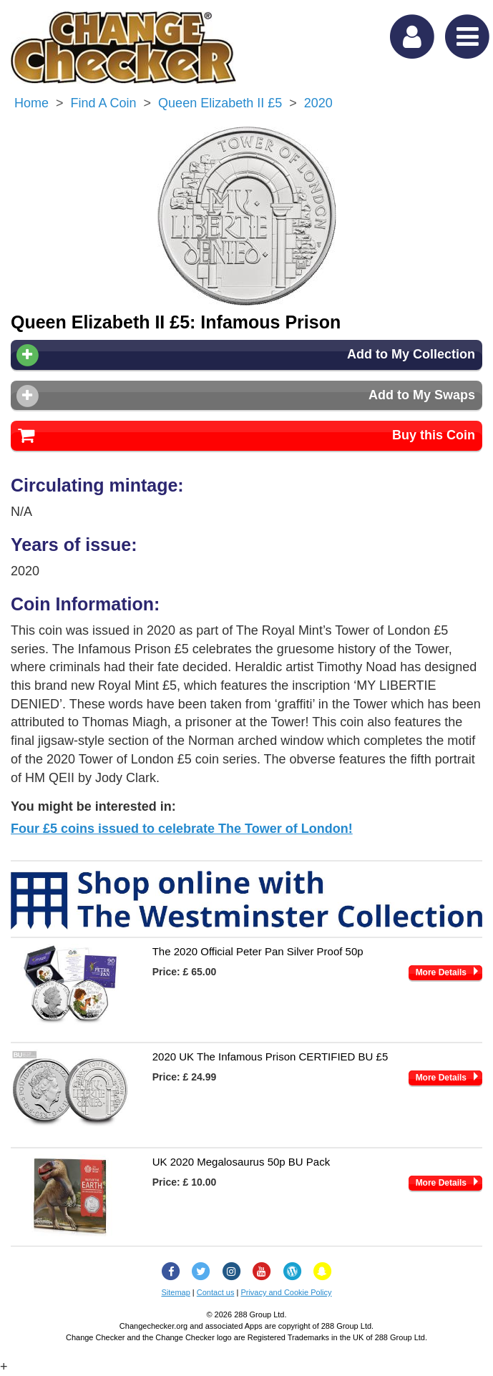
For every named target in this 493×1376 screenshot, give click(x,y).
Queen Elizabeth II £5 (220, 103)
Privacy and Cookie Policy (285, 1292)
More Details (441, 972)
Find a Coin (104, 103)
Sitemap (175, 1292)
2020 (318, 103)
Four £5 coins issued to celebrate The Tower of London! (182, 828)
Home (31, 103)
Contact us (216, 1292)
